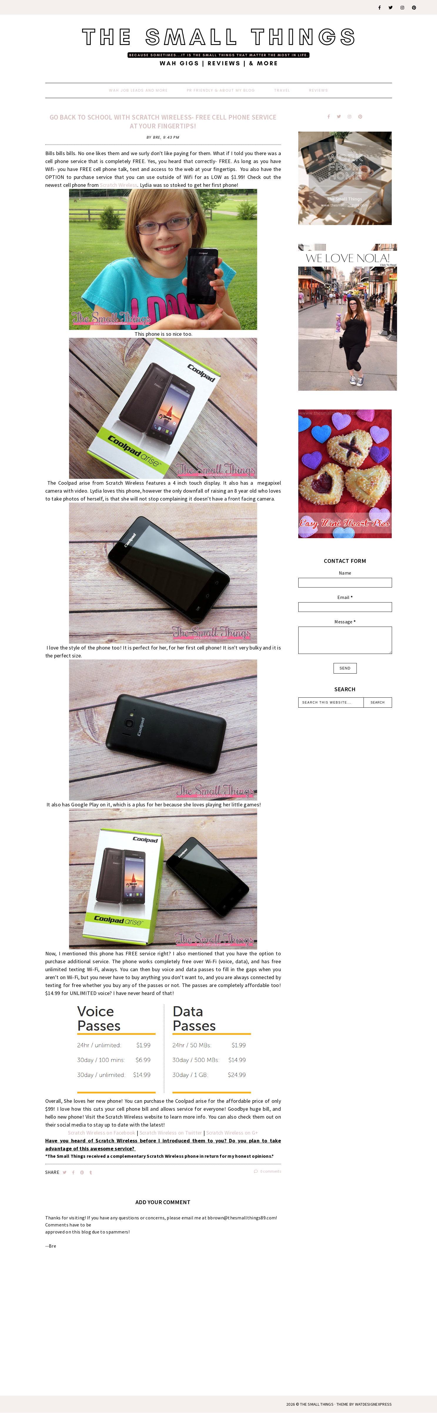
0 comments (267, 1171)
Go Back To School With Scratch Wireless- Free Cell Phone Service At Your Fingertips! (163, 121)
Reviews (318, 90)
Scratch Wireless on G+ (232, 1132)
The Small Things (317, 1404)
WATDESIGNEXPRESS (373, 1404)
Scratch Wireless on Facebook (102, 1132)
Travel (282, 90)
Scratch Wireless (118, 185)
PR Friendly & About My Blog (221, 90)
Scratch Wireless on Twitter (171, 1132)
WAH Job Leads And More (138, 90)
